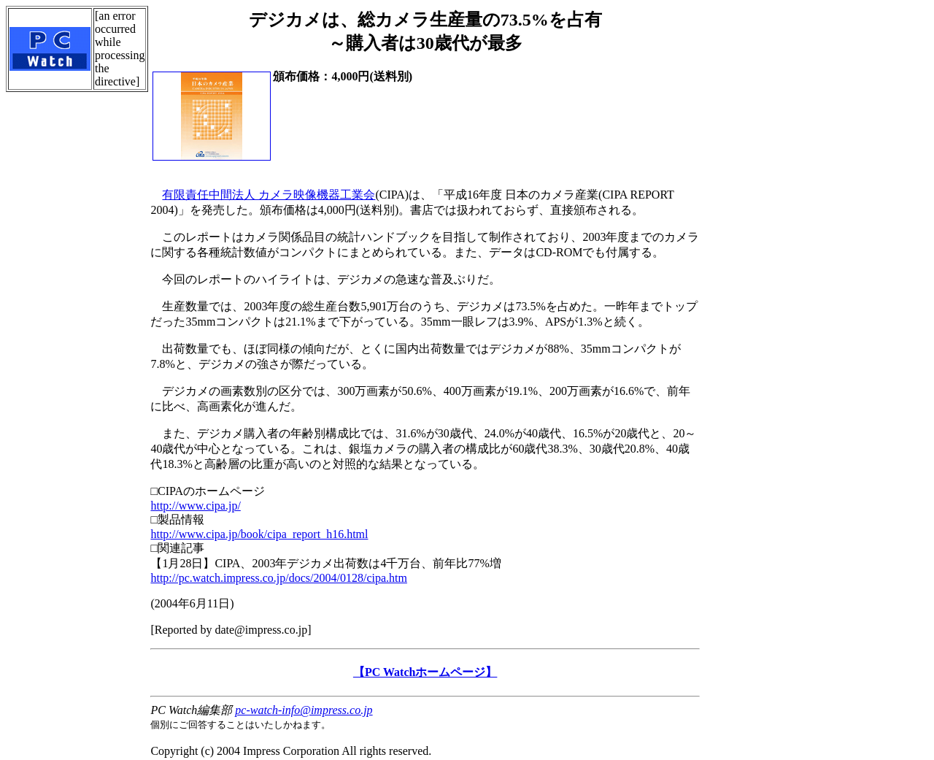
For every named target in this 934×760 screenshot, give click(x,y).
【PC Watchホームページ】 (425, 672)
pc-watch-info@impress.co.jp (303, 710)
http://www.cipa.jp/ (195, 505)
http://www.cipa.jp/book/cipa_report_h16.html (259, 534)
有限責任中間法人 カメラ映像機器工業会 (268, 194)
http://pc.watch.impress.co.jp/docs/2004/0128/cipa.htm (278, 578)
